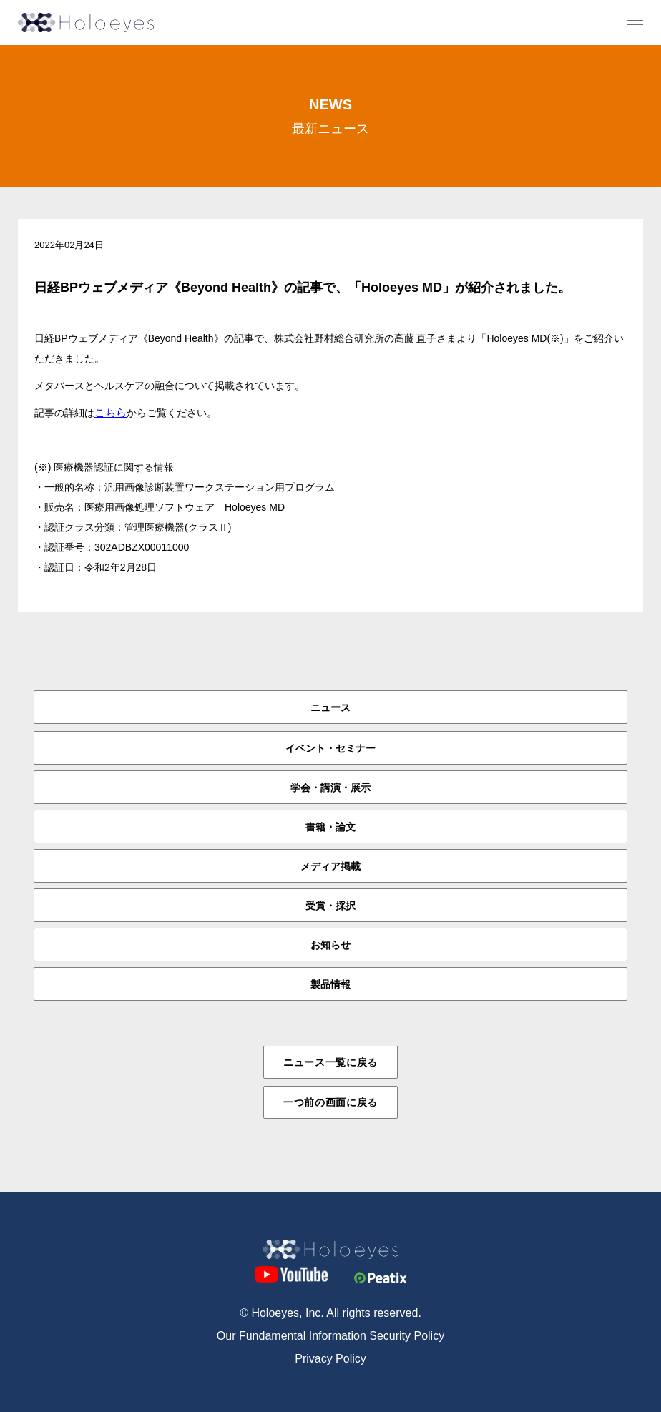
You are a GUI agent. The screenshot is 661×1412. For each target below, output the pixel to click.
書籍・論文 (330, 827)
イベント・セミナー (330, 748)
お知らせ (330, 945)
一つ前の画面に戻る (330, 1102)
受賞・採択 (330, 905)
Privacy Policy (330, 1359)
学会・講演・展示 (330, 787)
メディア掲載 (330, 866)
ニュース (330, 707)
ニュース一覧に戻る (330, 1062)
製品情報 (330, 984)
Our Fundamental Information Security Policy (330, 1336)
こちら (110, 412)
